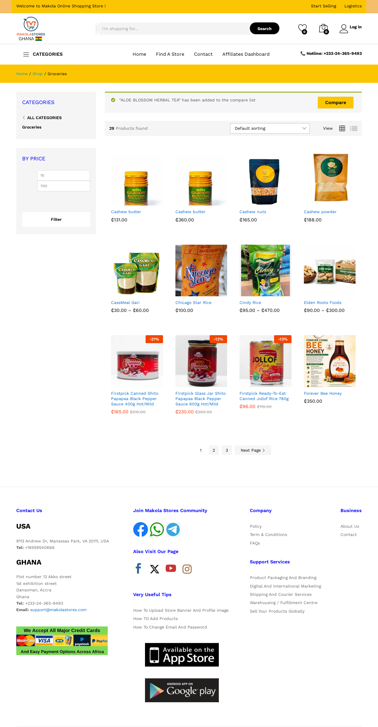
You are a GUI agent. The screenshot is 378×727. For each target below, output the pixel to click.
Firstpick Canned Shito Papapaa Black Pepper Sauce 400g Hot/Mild (134, 398)
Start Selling (323, 6)
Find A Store (170, 54)
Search (262, 28)
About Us (349, 526)
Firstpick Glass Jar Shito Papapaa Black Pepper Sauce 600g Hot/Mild (200, 398)
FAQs (255, 543)
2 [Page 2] (214, 450)
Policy (256, 526)
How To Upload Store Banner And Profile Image (181, 610)
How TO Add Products (155, 618)
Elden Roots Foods (322, 302)
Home (139, 54)
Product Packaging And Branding (283, 577)
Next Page (253, 450)
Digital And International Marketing (285, 586)
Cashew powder (320, 211)
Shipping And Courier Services (281, 594)
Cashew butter (126, 211)
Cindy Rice (250, 302)
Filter (56, 219)
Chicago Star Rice (193, 302)
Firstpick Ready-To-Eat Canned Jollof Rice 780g (264, 396)
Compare (335, 102)
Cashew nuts (252, 211)
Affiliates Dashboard (246, 54)
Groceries (31, 127)
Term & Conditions (268, 534)
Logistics (353, 6)
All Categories (44, 117)
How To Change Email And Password (170, 627)
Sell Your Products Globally (277, 611)
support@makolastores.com (58, 609)
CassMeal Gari (125, 302)
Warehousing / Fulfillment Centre (283, 602)
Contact (203, 54)
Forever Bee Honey (323, 393)
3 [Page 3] (227, 450)
